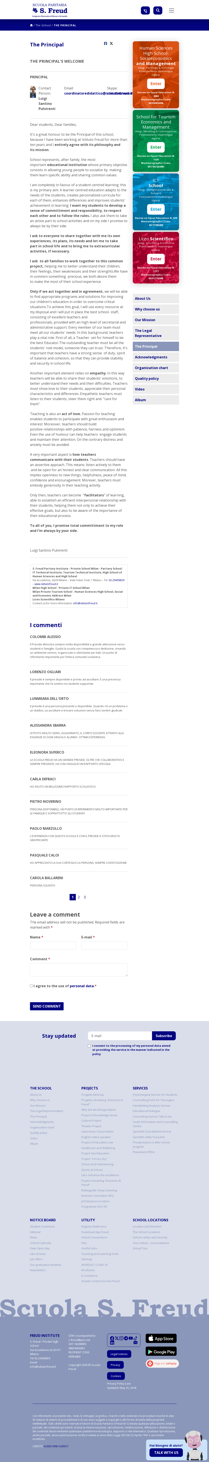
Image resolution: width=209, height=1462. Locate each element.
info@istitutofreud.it (85, 603)
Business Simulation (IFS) (97, 1196)
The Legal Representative (148, 333)
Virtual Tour (140, 1248)
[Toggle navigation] (171, 10)
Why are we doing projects (98, 1110)
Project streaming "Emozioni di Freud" (101, 1183)
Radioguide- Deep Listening (99, 1190)
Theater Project (91, 1126)
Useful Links (89, 1248)
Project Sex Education (95, 1153)
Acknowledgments (151, 357)
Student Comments (42, 1226)
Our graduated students (45, 1265)
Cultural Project (91, 1120)
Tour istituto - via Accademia (151, 1243)
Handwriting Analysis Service (151, 1105)
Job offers (36, 1259)
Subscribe (164, 1035)
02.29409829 (116, 580)
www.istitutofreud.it (46, 584)
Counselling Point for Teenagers (154, 1100)
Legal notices (119, 1354)
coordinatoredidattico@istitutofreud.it (83, 93)
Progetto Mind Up (92, 1095)
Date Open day (40, 1248)
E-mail (88, 937)
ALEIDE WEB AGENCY (56, 1446)
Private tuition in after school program (151, 1144)
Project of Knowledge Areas (99, 1115)
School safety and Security (150, 1237)
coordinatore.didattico (117, 93)
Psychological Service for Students (155, 1095)
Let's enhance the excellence (100, 1175)
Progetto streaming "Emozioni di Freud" (102, 1102)
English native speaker (96, 1137)
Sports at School (92, 1170)
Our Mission (145, 320)
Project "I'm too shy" (94, 1159)
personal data (82, 986)
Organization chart (151, 367)
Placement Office (144, 1152)
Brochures (88, 1270)
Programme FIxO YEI (94, 1206)
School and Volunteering (97, 1164)
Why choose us (147, 309)
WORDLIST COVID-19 (94, 1265)
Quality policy (147, 378)
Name (36, 937)
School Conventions (94, 1237)
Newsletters (38, 1270)
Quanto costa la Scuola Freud (100, 1281)
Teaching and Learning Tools (100, 1254)
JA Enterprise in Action (95, 1201)
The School (43, 25)
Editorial (35, 1232)
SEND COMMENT (47, 1006)
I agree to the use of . (63, 986)
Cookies (116, 1376)
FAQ (84, 1243)
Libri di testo (38, 1254)
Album (140, 400)
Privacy (115, 1365)
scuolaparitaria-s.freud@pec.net (82, 1338)
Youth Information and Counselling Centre (155, 1124)
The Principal (65, 25)
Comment (40, 959)
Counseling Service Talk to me (152, 1116)
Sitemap (86, 1259)
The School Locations (146, 1232)
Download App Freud (95, 1232)
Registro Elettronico (93, 1226)
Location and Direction (147, 1226)
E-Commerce (89, 1276)
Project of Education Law (97, 1142)
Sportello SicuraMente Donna (152, 1131)
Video (140, 389)
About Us (143, 298)
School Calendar (40, 1243)
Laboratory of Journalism (97, 1131)
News (33, 1237)
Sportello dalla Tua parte (149, 1137)
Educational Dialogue (146, 1111)
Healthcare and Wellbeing (98, 1148)
